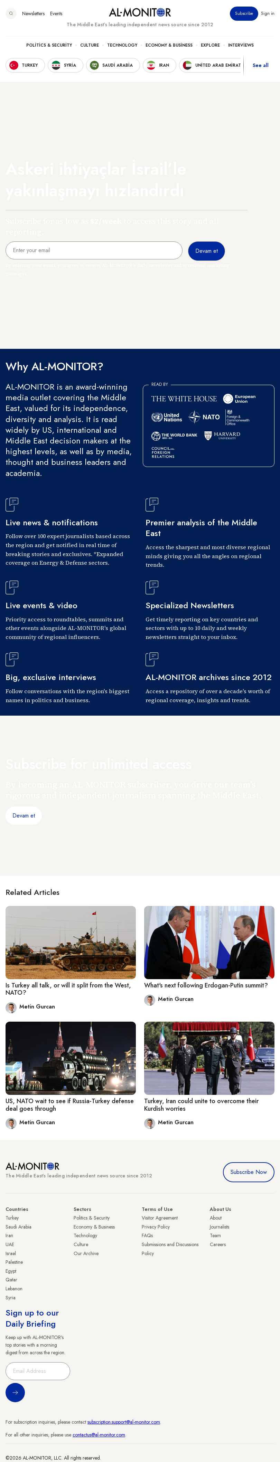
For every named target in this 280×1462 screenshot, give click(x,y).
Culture (89, 45)
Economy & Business (169, 45)
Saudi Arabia (18, 1226)
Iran (9, 1235)
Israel (11, 1253)
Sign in (267, 13)
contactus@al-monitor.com (99, 1434)
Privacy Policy (156, 1226)
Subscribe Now (249, 1172)
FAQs (147, 1235)
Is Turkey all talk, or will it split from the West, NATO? (68, 989)
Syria (11, 1297)
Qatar (11, 1279)
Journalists (219, 1226)
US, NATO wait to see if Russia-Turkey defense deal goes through (70, 1105)
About (216, 1217)
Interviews (241, 45)
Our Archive (86, 1253)
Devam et (23, 816)
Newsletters (33, 13)
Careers (218, 1244)
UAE (10, 1244)
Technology (122, 45)
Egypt (11, 1271)
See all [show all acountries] (261, 65)
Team (215, 1235)
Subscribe (244, 13)
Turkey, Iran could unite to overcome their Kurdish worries (201, 1105)
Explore (210, 45)
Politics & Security (49, 45)
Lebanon (14, 1288)
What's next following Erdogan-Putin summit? (206, 985)
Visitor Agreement (160, 1217)
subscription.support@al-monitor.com (123, 1421)
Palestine (14, 1262)
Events (56, 13)
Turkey (12, 1217)
